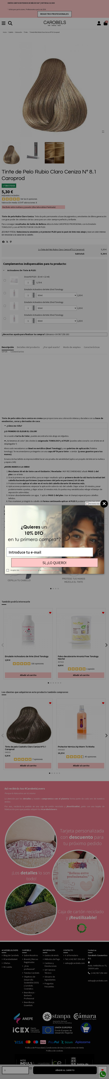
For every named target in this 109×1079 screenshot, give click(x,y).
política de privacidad (51, 570)
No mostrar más (94, 504)
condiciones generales (29, 570)
